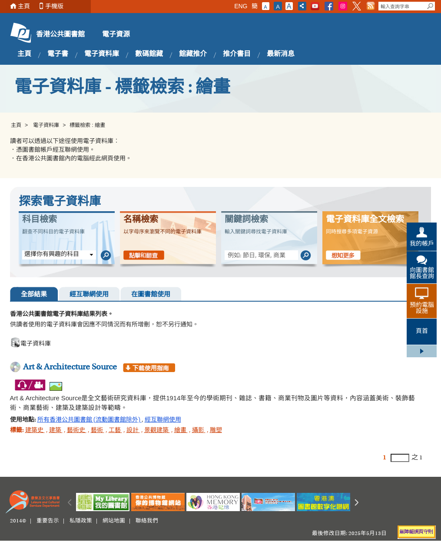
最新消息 (281, 54)
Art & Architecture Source (70, 367)
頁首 (422, 332)
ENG (240, 6)
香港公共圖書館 (60, 35)
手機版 (54, 6)
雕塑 (216, 431)
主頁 (24, 6)
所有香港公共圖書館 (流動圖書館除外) (89, 420)
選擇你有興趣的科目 (51, 255)
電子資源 (116, 34)
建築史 (35, 431)
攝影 (199, 431)
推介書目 (237, 54)
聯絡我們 (147, 521)
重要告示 (47, 521)
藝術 (97, 431)
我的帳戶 (422, 244)
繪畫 (181, 431)
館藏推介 (193, 54)
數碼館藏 (149, 54)
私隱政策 (81, 521)
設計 (133, 431)
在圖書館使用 (150, 295)
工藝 (115, 431)
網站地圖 (114, 521)
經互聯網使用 (89, 295)
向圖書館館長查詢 (422, 274)
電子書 (57, 54)
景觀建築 (157, 431)
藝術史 (76, 431)
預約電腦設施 (422, 309)
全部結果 (34, 295)
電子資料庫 (101, 54)
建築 (56, 431)
